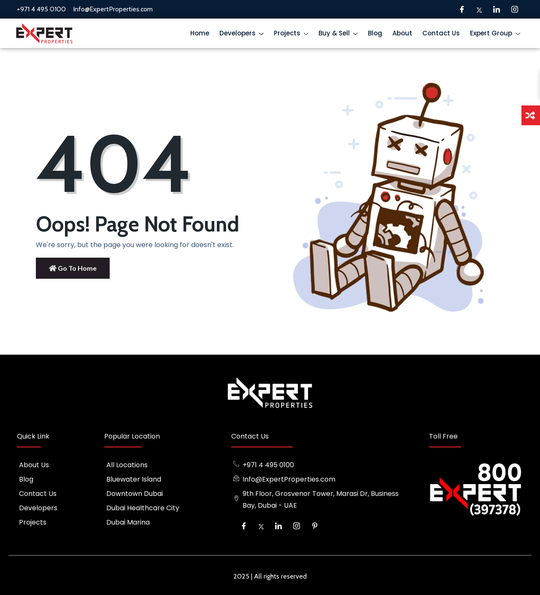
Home (199, 33)
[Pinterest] (314, 526)
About (402, 33)
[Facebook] (462, 9)
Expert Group (497, 34)
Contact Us (441, 33)
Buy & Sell (340, 34)
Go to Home (73, 268)
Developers (243, 34)
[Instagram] (514, 9)
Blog (375, 33)
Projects (293, 34)
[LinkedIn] (496, 9)
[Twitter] (479, 9)
